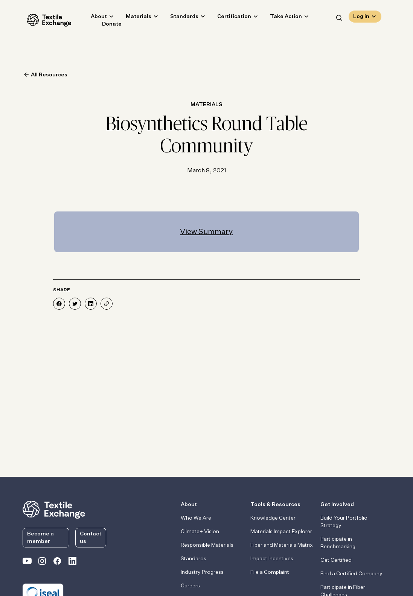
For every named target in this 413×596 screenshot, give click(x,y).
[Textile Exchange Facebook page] (57, 562)
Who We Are (196, 518)
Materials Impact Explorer (281, 531)
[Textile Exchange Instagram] (42, 562)
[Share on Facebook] (59, 304)
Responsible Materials (207, 545)
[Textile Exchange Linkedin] (72, 562)
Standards (180, 17)
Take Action (282, 17)
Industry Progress (202, 572)
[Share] (107, 304)
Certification (230, 17)
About (95, 17)
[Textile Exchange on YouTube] (27, 562)
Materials (134, 17)
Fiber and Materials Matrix (281, 545)
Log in (361, 17)
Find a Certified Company (351, 573)
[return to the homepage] (54, 509)
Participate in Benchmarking (337, 543)
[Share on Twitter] (75, 304)
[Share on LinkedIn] (91, 304)
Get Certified (336, 560)
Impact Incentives (271, 558)
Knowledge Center (273, 518)
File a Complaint (269, 572)
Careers (190, 585)
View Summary (206, 232)
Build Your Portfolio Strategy (343, 521)
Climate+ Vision (200, 531)
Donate (107, 24)
